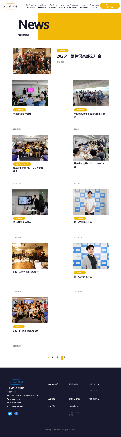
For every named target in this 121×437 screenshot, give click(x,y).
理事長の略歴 (94, 399)
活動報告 (51, 399)
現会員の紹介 (53, 384)
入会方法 (51, 406)
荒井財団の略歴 (74, 399)
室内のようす (94, 384)
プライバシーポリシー (74, 413)
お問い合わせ (74, 406)
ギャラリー (93, 390)
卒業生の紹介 (74, 384)
